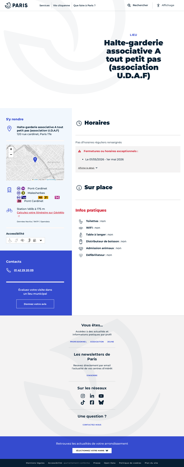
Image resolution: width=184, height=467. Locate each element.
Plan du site (151, 463)
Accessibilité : (69, 463)
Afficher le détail (86, 168)
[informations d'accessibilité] (25, 240)
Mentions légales (35, 463)
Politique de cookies (130, 463)
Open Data (110, 463)
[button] (35, 160)
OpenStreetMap (51, 179)
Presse (96, 463)
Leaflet (35, 179)
